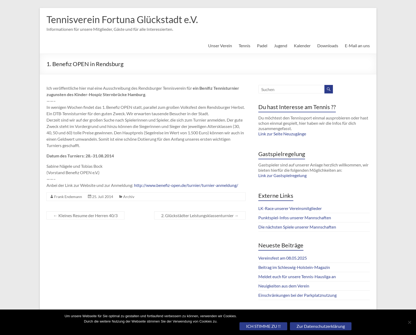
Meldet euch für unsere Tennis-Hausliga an (297, 276)
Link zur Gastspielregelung (282, 175)
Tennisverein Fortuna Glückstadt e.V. (122, 19)
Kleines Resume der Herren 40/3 (85, 215)
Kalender (302, 45)
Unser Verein (220, 45)
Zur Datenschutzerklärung (321, 326)
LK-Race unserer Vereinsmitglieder (290, 208)
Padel (262, 45)
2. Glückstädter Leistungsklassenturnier (200, 215)
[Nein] (409, 322)
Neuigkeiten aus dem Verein (283, 285)
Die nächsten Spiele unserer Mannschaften (297, 226)
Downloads (327, 45)
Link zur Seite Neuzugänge (282, 133)
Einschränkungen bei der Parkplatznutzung (297, 295)
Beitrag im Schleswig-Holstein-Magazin (294, 267)
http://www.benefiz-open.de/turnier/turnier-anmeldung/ (186, 185)
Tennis (244, 45)
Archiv (128, 196)
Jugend (280, 45)
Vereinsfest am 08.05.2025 (282, 257)
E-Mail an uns (357, 45)
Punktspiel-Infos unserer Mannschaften (294, 217)
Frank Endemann (68, 196)
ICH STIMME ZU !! (263, 326)
